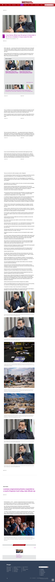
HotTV (32, 4)
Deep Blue (15, 568)
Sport (25, 4)
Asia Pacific (37, 4)
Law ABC (24, 570)
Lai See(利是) (16, 569)
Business (14, 4)
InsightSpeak (9, 570)
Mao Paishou (9, 569)
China (10, 4)
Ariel (23, 568)
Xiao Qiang (15, 571)
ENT (22, 4)
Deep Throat (9, 568)
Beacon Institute (25, 569)
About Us (42, 575)
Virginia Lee (16, 570)
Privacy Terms (42, 572)
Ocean (8, 571)
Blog (41, 4)
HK (28, 4)
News (6, 4)
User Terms (42, 570)
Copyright (42, 569)
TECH (18, 4)
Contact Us (42, 573)
